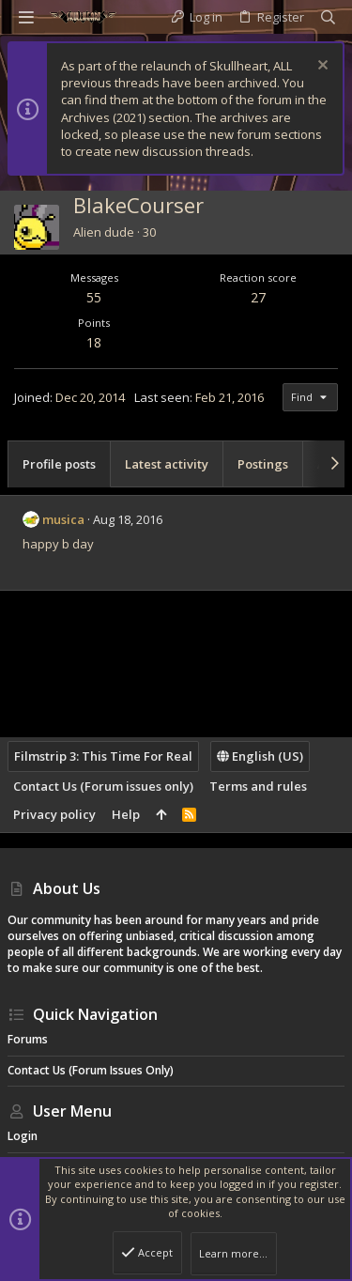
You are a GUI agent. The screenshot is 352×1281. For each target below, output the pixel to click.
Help (126, 814)
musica (63, 519)
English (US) (260, 756)
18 (93, 342)
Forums (28, 1039)
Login (23, 1136)
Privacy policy (54, 814)
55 (93, 297)
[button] (26, 17)
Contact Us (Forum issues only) (103, 786)
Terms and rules (258, 786)
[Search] (328, 17)
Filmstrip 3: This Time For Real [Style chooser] (103, 756)
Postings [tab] (262, 463)
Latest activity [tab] (166, 463)
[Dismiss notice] (321, 67)
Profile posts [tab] (59, 463)
